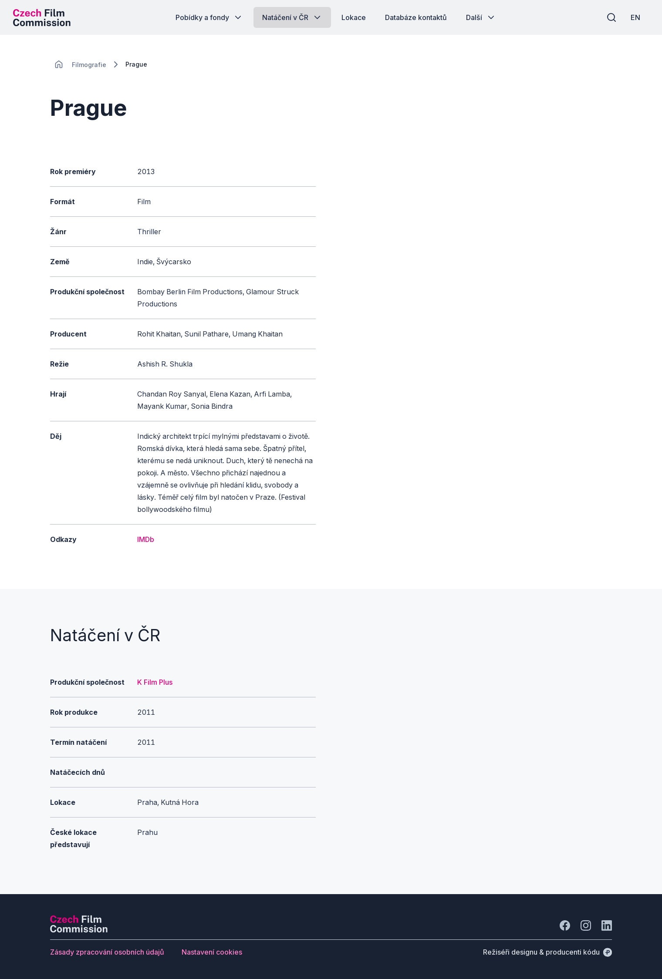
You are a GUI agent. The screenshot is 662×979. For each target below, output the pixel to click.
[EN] (635, 17)
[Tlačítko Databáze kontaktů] (416, 17)
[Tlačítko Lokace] (354, 17)
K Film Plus (154, 682)
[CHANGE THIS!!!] (59, 64)
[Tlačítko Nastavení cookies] (212, 952)
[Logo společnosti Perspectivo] (79, 929)
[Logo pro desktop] (42, 17)
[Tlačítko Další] (481, 17)
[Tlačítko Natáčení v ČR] (292, 17)
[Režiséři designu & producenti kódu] (547, 952)
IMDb (145, 539)
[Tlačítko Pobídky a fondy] (209, 17)
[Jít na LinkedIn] (606, 925)
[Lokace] (89, 64)
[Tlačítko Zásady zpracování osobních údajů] (107, 952)
